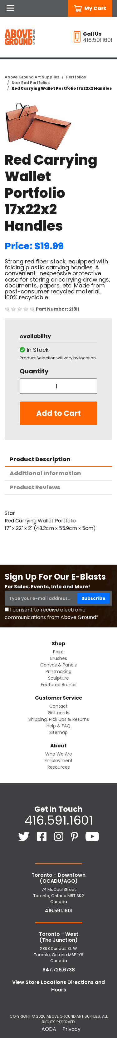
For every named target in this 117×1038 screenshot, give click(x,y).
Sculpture (58, 678)
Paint (58, 652)
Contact (58, 706)
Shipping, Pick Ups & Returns (58, 719)
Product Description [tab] (40, 459)
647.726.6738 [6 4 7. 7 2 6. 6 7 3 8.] (58, 969)
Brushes (58, 658)
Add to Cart (58, 413)
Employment (59, 760)
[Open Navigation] (10, 8)
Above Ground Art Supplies (32, 77)
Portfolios (76, 77)
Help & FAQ (58, 726)
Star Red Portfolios (31, 82)
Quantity (34, 371)
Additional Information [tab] (45, 473)
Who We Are (58, 754)
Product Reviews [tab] (35, 487)
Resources (58, 767)
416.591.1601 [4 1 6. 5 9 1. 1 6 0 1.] (58, 820)
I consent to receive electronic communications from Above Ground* (52, 613)
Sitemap (58, 732)
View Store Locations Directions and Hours (58, 986)
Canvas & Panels (58, 665)
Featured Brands (58, 684)
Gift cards (58, 713)
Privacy (71, 1029)
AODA (48, 1029)
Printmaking (58, 671)
